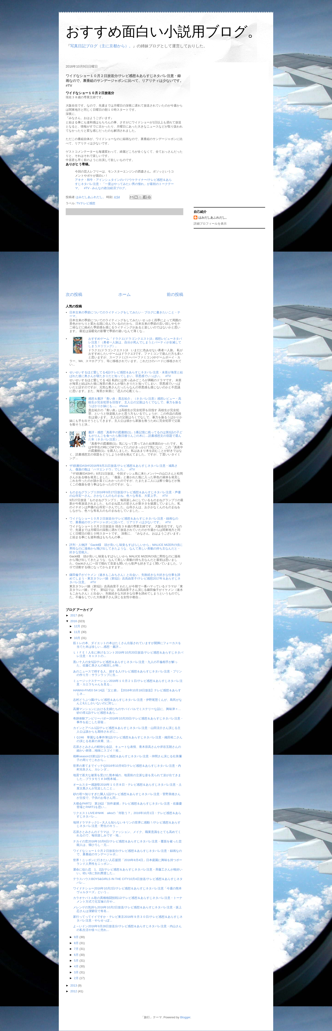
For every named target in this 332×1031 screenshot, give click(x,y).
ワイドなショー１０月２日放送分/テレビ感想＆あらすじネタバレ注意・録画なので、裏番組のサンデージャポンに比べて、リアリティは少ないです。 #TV (123, 520)
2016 (74, 621)
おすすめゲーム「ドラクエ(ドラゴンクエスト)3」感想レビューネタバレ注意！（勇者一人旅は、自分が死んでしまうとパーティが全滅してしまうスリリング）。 (135, 342)
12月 (77, 626)
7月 (77, 949)
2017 (74, 615)
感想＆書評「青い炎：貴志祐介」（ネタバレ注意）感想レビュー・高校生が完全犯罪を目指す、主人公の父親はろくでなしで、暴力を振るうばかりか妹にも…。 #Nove (134, 402)
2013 (74, 985)
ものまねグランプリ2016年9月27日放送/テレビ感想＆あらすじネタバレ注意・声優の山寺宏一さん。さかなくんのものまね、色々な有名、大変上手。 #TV (125, 494)
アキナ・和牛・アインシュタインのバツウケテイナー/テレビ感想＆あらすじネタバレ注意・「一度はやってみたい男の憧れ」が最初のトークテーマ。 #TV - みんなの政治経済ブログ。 (124, 184)
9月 (77, 937)
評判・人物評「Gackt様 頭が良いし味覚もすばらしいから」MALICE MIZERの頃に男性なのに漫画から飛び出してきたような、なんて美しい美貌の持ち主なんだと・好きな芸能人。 (125, 548)
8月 (77, 943)
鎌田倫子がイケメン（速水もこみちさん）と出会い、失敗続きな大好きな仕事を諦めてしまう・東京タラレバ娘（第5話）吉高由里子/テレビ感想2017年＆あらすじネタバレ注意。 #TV (125, 578)
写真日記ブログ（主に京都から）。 (101, 46)
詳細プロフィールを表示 (210, 223)
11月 (77, 632)
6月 (77, 955)
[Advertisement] (124, 253)
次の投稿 (74, 294)
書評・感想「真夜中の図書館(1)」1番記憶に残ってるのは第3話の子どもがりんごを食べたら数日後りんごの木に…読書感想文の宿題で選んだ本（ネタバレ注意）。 (135, 436)
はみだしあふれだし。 (213, 217)
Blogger (185, 1017)
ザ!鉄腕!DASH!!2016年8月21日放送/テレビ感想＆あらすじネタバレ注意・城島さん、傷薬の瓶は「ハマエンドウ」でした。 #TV (123, 467)
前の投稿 (175, 294)
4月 (77, 966)
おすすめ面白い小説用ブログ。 (163, 31)
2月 (77, 978)
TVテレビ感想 (85, 203)
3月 (77, 972)
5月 (77, 960)
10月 (77, 638)
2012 (74, 991)
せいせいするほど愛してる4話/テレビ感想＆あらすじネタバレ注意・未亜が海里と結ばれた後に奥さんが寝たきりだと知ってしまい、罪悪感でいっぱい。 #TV (126, 374)
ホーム (124, 294)
